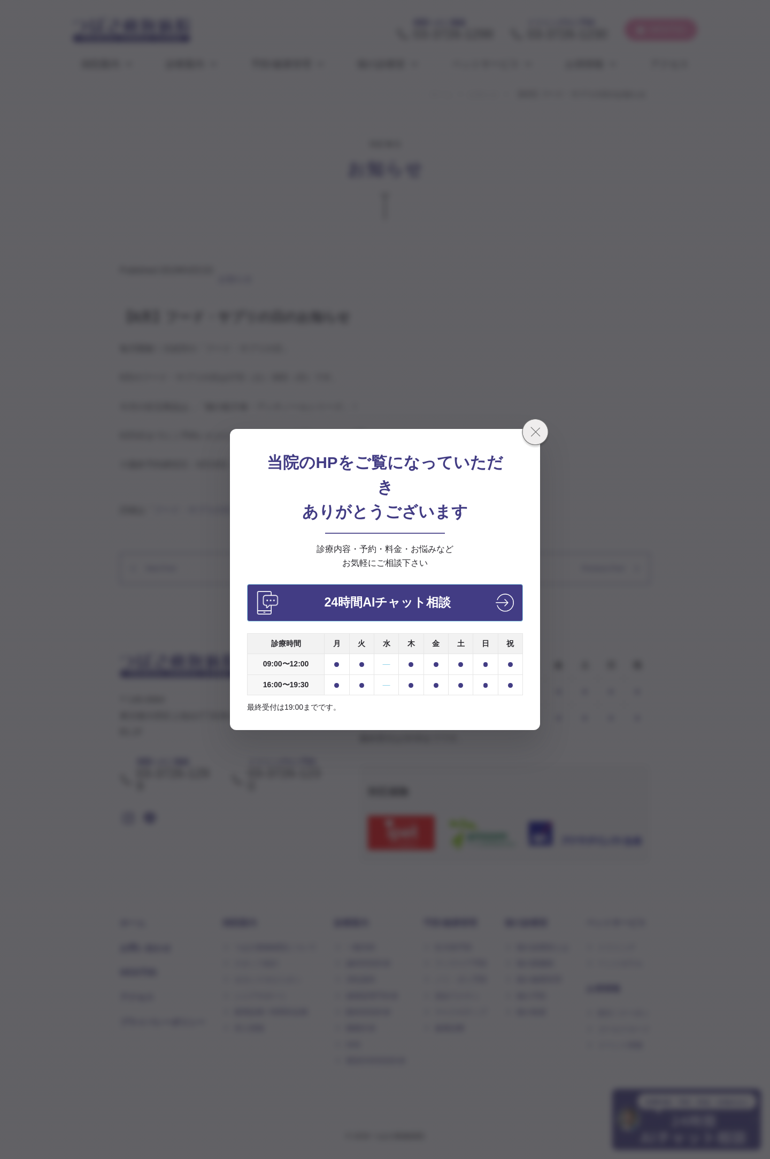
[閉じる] (535, 434)
